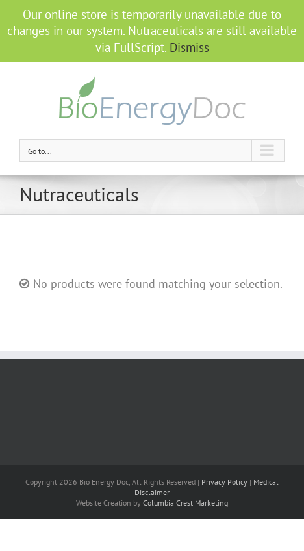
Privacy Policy (224, 482)
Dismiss (189, 47)
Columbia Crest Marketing (185, 502)
